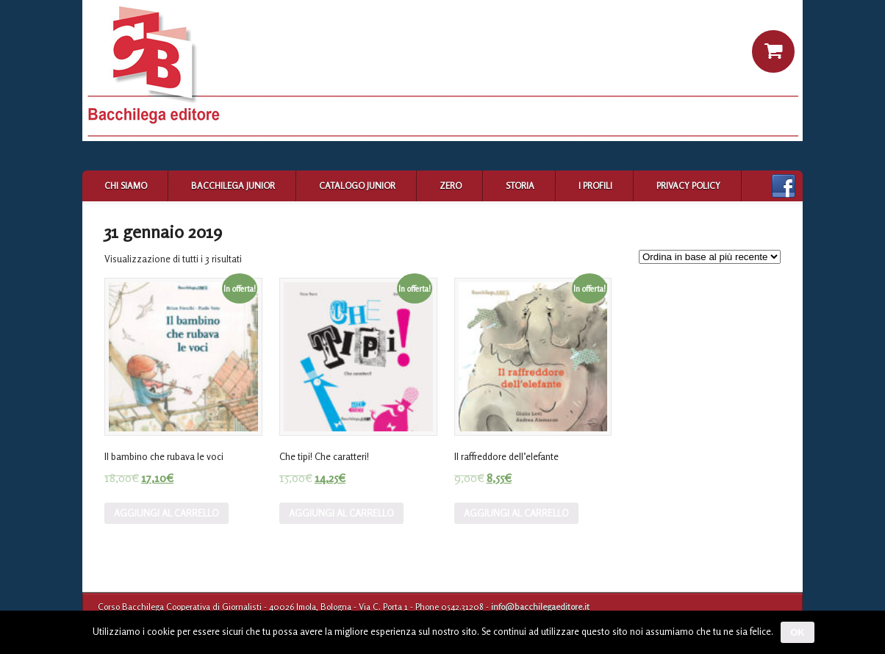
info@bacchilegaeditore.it (540, 606)
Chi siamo (125, 185)
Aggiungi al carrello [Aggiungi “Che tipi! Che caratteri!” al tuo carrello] (341, 513)
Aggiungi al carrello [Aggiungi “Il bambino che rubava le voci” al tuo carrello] (166, 513)
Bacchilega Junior (233, 185)
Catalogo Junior (357, 185)
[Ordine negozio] (710, 257)
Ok (797, 632)
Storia (520, 185)
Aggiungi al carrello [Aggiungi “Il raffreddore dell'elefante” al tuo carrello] (516, 513)
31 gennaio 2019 (163, 231)
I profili (595, 185)
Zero (451, 185)
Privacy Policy (688, 185)
